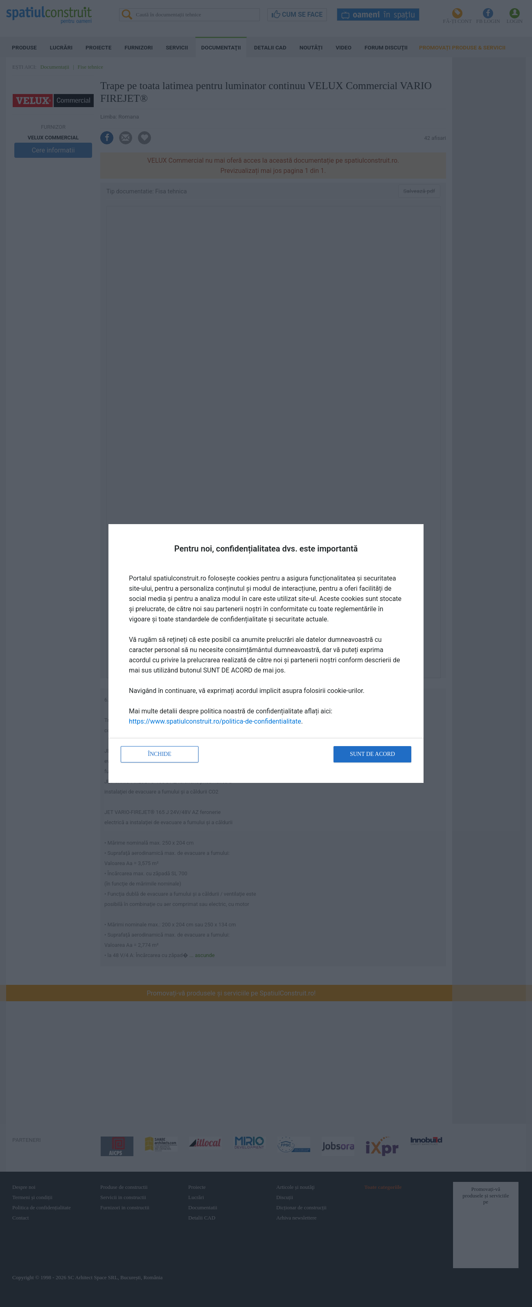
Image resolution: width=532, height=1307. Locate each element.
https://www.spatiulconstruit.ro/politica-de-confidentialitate (215, 721)
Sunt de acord (372, 754)
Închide (159, 754)
